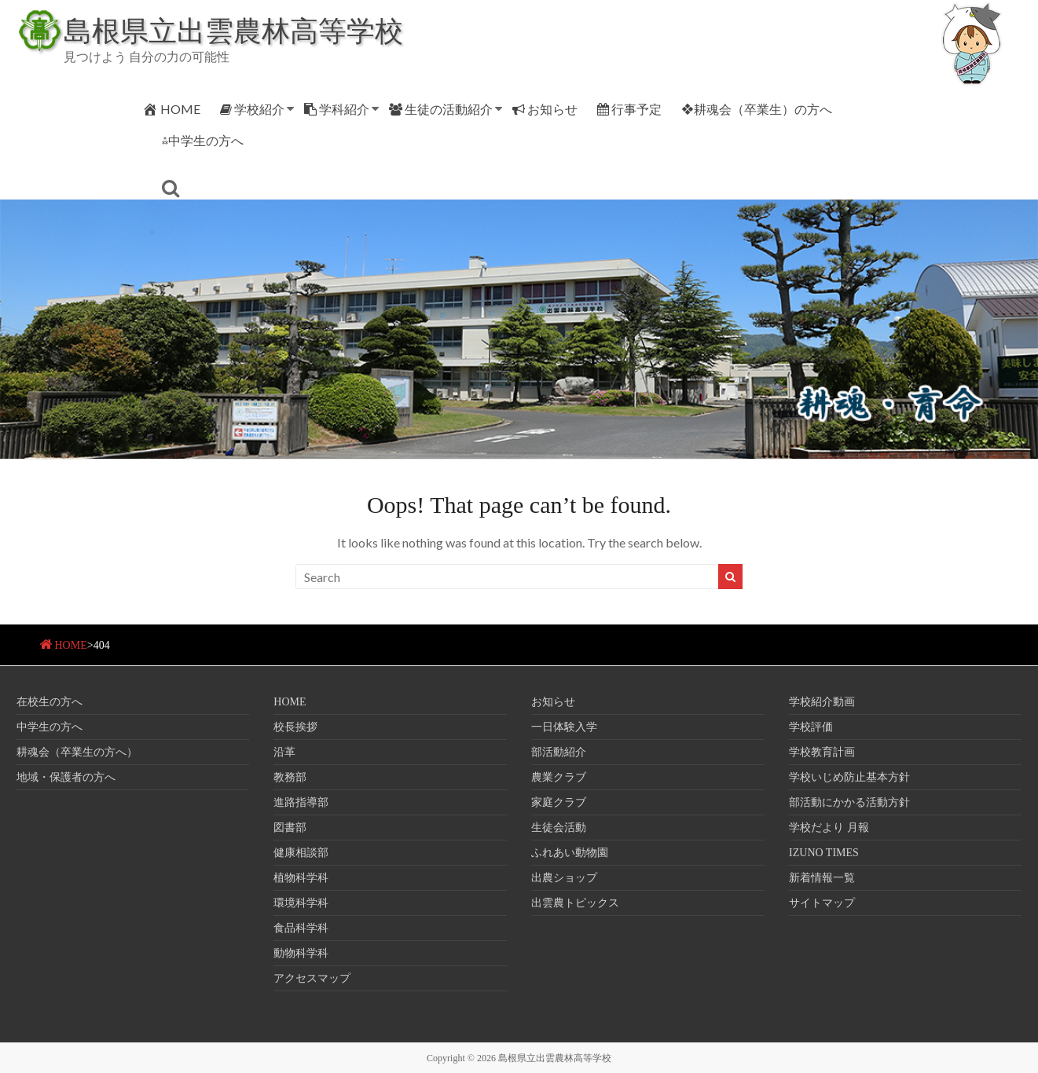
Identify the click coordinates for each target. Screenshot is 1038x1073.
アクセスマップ (311, 978)
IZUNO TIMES (824, 853)
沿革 (284, 752)
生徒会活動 (558, 827)
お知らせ (545, 108)
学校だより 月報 (829, 827)
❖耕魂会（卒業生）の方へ (756, 108)
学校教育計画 (822, 752)
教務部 (289, 777)
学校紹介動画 (822, 702)
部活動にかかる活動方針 (849, 802)
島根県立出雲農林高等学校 (233, 30)
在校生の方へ (50, 702)
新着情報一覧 (822, 878)
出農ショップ (564, 878)
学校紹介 (252, 108)
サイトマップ (822, 903)
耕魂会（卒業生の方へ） (77, 752)
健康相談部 (300, 853)
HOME (171, 109)
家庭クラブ (558, 802)
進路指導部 (300, 802)
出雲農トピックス (575, 903)
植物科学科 (300, 878)
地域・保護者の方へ (66, 777)
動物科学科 (300, 953)
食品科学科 (300, 928)
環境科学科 (300, 903)
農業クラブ (558, 777)
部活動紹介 (558, 752)
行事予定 (629, 108)
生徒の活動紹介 (441, 108)
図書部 (289, 827)
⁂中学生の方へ (203, 140)
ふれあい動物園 (569, 853)
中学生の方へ (50, 727)
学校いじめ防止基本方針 (849, 777)
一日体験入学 (564, 727)
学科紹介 (336, 108)
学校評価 (811, 727)
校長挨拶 (295, 727)
